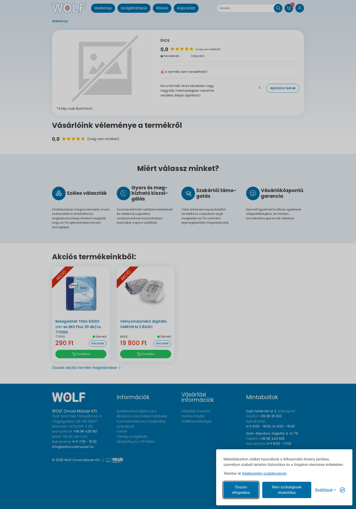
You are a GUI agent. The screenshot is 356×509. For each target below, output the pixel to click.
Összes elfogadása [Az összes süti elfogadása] (241, 489)
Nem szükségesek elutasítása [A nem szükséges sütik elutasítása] (287, 489)
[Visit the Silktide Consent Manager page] (342, 490)
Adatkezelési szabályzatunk (264, 473)
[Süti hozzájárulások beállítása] (325, 490)
